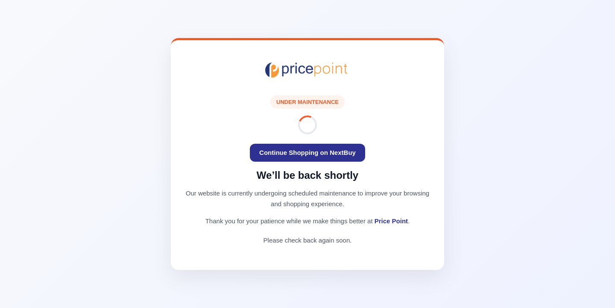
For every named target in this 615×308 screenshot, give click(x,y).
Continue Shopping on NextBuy (307, 152)
